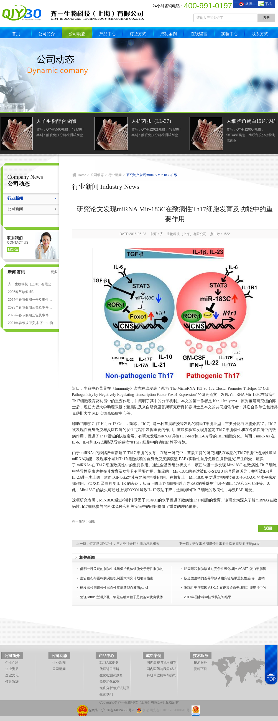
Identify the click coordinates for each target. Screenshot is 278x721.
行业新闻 (15, 198)
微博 (245, 4)
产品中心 (107, 33)
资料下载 (200, 669)
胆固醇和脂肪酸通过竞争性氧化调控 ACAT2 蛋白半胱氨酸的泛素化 (225, 569)
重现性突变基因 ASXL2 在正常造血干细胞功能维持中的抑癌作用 (225, 588)
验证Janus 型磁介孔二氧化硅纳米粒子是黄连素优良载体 (121, 597)
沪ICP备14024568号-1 (118, 710)
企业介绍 (12, 662)
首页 (16, 33)
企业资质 (12, 669)
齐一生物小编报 (83, 521)
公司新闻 (15, 209)
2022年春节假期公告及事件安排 (31, 315)
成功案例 (168, 33)
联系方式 (260, 33)
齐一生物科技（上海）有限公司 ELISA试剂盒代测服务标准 (31, 284)
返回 (268, 528)
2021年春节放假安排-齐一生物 (30, 323)
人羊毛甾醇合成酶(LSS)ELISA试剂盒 (57, 121)
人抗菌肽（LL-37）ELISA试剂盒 (153, 121)
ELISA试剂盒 (109, 662)
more (13, 249)
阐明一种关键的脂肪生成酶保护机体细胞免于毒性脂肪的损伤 (121, 569)
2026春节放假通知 (21, 292)
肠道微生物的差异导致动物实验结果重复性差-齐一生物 (224, 578)
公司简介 (46, 33)
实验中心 (229, 33)
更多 (54, 272)
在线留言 (199, 33)
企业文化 (12, 675)
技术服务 (200, 656)
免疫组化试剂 (109, 682)
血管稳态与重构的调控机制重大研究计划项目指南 (116, 578)
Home (82, 175)
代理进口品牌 (109, 669)
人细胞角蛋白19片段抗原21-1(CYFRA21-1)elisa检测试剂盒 (252, 121)
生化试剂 (106, 694)
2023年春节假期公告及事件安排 (31, 307)
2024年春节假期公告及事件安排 (31, 300)
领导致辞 (12, 682)
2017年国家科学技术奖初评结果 (207, 597)
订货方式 (138, 33)
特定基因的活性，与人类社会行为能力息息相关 (124, 544)
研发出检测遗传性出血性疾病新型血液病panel (226, 544)
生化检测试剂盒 (111, 675)
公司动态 (77, 33)
